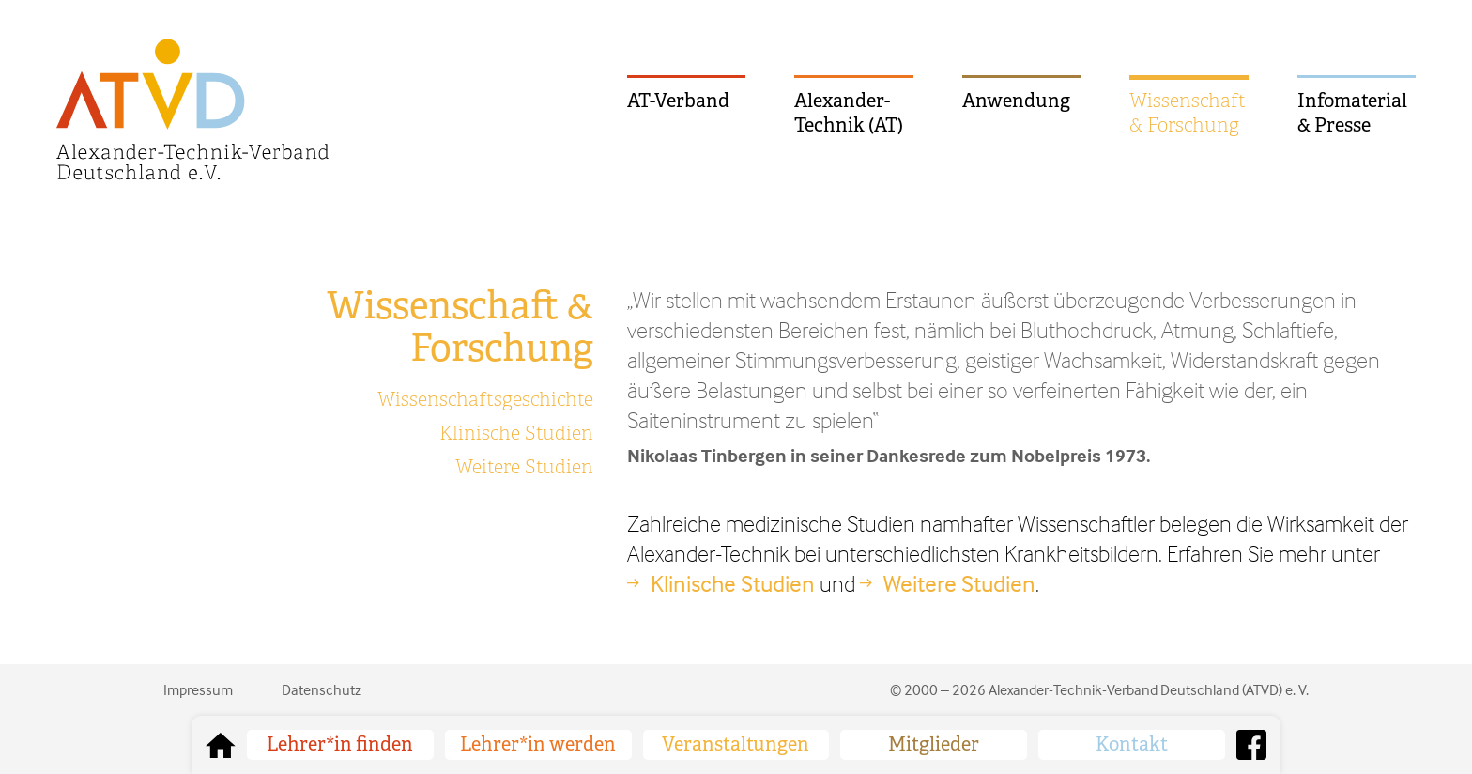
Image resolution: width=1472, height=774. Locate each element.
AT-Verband (678, 101)
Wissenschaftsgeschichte (485, 399)
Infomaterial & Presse (1352, 113)
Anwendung (1016, 101)
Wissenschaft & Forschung (1187, 113)
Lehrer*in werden (538, 744)
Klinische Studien (516, 433)
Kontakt (1132, 744)
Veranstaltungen (735, 744)
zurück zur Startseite (221, 745)
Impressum (198, 689)
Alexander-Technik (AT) (848, 113)
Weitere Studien (524, 467)
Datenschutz (321, 689)
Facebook (1251, 745)
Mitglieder (933, 744)
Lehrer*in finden (340, 744)
